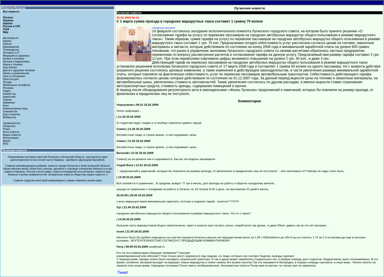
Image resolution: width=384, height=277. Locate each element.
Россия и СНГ (12, 26)
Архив (6, 140)
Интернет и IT (11, 52)
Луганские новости (14, 150)
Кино (6, 105)
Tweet (122, 272)
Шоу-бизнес (10, 67)
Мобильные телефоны (16, 84)
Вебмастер (9, 117)
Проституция (11, 79)
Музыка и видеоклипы (16, 61)
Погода (7, 82)
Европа (7, 23)
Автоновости (10, 37)
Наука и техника (13, 64)
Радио (7, 90)
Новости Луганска (13, 7)
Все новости (11, 11)
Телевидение (11, 49)
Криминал (9, 102)
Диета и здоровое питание (19, 70)
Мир (5, 32)
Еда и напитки (11, 114)
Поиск (6, 128)
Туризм (7, 99)
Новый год (9, 93)
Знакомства (10, 111)
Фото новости (11, 131)
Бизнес (7, 40)
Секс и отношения (14, 76)
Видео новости (12, 134)
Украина (8, 20)
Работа (7, 43)
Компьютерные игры (15, 108)
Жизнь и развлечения (16, 73)
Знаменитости (11, 123)
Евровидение (11, 46)
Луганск (8, 17)
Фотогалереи (11, 137)
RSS (5, 143)
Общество (9, 126)
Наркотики (9, 96)
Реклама (8, 87)
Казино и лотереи (13, 58)
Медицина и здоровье (16, 55)
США (6, 29)
